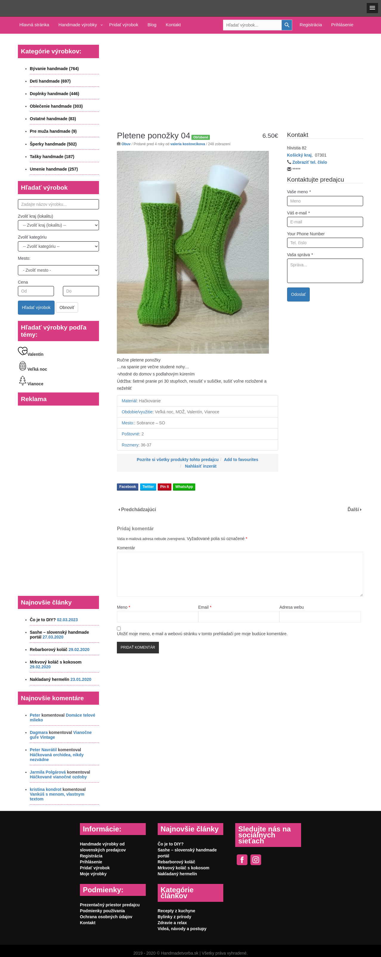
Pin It (164, 487)
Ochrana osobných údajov (106, 916)
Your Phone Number (306, 233)
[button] (372, 8)
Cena (23, 282)
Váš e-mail (298, 213)
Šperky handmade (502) (53, 144)
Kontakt (173, 24)
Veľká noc (32, 369)
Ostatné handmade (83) (53, 118)
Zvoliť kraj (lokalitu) (35, 216)
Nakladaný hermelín (49, 679)
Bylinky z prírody (174, 916)
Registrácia (311, 24)
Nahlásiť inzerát (201, 466)
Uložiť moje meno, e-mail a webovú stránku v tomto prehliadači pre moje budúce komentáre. (202, 633)
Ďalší (353, 509)
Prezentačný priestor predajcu (110, 904)
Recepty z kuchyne (176, 910)
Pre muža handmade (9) (53, 131)
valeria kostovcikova (188, 144)
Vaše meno (299, 191)
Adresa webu (291, 607)
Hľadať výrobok (36, 307)
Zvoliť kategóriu (32, 237)
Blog (152, 24)
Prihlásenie (342, 24)
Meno (123, 607)
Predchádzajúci (138, 509)
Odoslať (298, 294)
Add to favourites (241, 459)
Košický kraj (299, 155)
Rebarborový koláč (48, 649)
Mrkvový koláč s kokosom (56, 662)
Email (204, 607)
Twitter (148, 487)
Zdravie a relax (172, 922)
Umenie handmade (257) (54, 169)
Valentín (31, 354)
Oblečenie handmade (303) (56, 106)
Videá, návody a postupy (182, 928)
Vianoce (30, 383)
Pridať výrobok (123, 24)
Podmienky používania (102, 910)
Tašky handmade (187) (52, 156)
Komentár (126, 547)
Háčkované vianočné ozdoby (58, 776)
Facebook (127, 487)
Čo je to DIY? (43, 619)
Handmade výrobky (77, 24)
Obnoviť (67, 307)
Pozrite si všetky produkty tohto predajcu (178, 459)
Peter (35, 715)
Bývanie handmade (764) (54, 68)
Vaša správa (300, 254)
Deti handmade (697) (50, 81)
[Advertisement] (240, 78)
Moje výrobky (93, 873)
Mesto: (24, 258)
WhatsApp (184, 487)
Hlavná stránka (34, 24)
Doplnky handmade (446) (54, 93)
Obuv (126, 144)
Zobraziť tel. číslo (309, 162)
